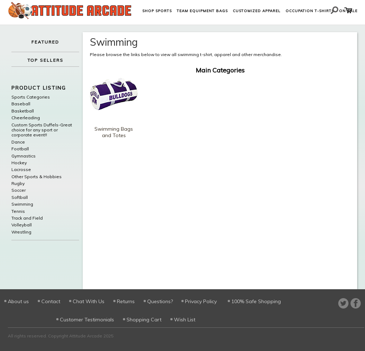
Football (20, 148)
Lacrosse (21, 169)
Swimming (22, 204)
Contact (50, 301)
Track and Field (27, 218)
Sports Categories (30, 97)
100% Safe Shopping (256, 301)
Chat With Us (88, 301)
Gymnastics (23, 156)
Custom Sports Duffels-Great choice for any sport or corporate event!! (41, 130)
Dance (18, 142)
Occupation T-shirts (310, 11)
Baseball (20, 103)
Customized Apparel (257, 11)
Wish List (184, 319)
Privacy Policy (201, 301)
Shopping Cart (144, 319)
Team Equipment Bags (202, 11)
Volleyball (21, 224)
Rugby (18, 183)
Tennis (18, 211)
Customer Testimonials (87, 319)
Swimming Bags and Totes (113, 132)
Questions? (160, 301)
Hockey (19, 162)
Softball (19, 197)
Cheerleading (25, 117)
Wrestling (21, 232)
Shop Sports (157, 11)
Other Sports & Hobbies (36, 176)
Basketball (22, 111)
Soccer (18, 190)
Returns (126, 301)
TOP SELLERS (45, 60)
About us (18, 301)
